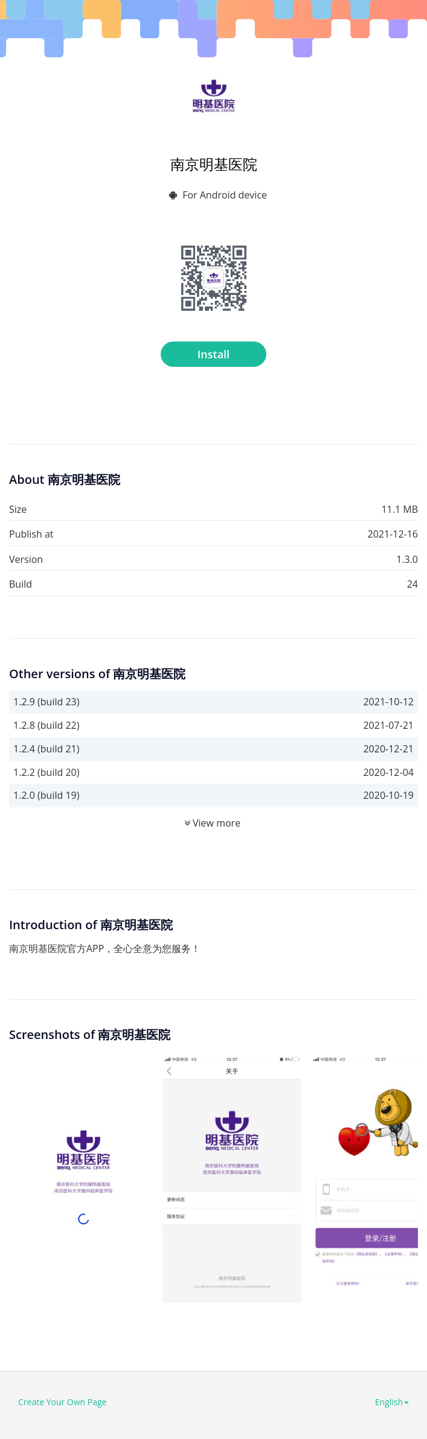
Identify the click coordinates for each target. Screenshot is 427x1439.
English (392, 1402)
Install (213, 354)
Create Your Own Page (62, 1402)
